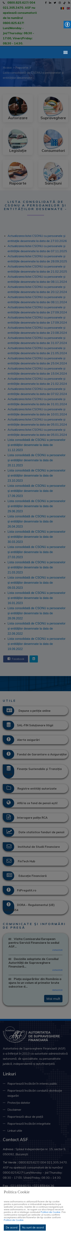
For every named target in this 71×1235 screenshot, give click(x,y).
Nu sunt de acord (33, 1227)
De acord (11, 1227)
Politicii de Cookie (50, 1212)
